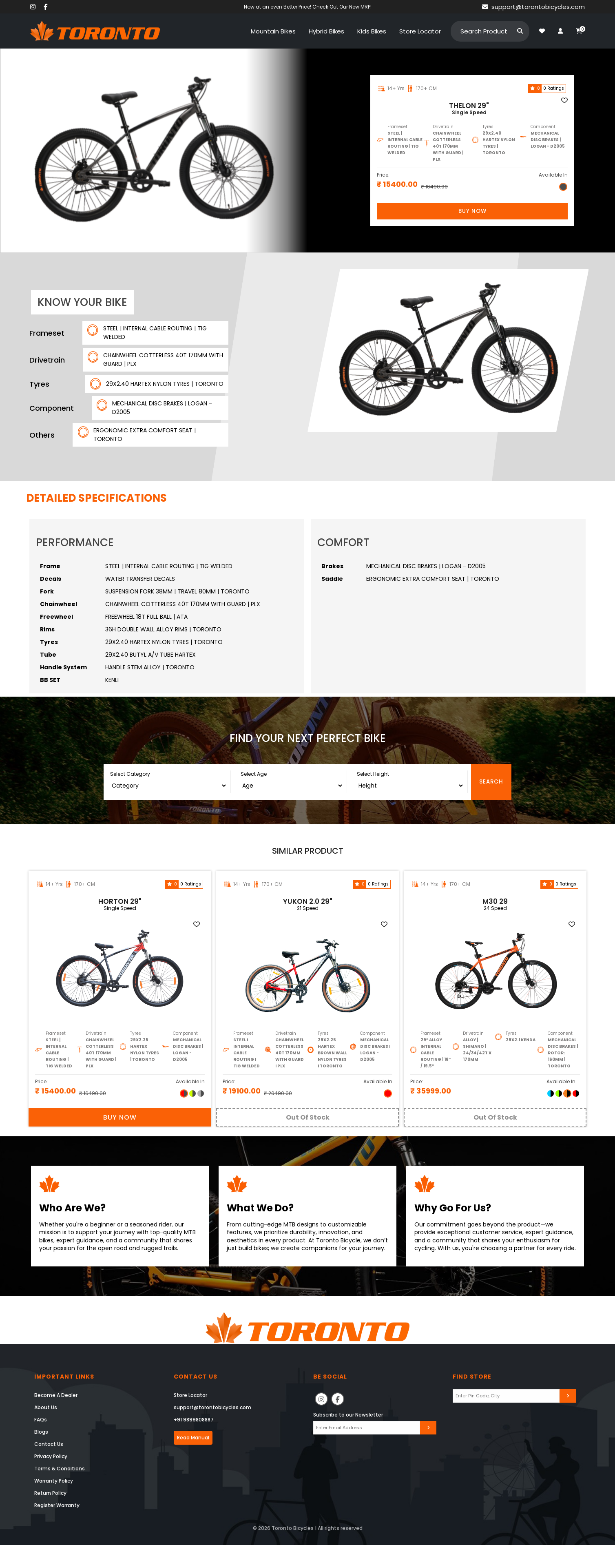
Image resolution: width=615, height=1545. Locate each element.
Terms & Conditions (59, 1468)
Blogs (41, 1431)
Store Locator (190, 1395)
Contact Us (48, 1444)
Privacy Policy (50, 1456)
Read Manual (193, 1437)
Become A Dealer (55, 1395)
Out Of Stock (308, 1117)
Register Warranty (57, 1505)
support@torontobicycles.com (212, 1407)
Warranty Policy (53, 1480)
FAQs (40, 1419)
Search (491, 782)
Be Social (330, 1376)
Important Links (64, 1376)
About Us (45, 1407)
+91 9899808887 (194, 1419)
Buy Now (472, 211)
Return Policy (50, 1493)
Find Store (472, 1376)
